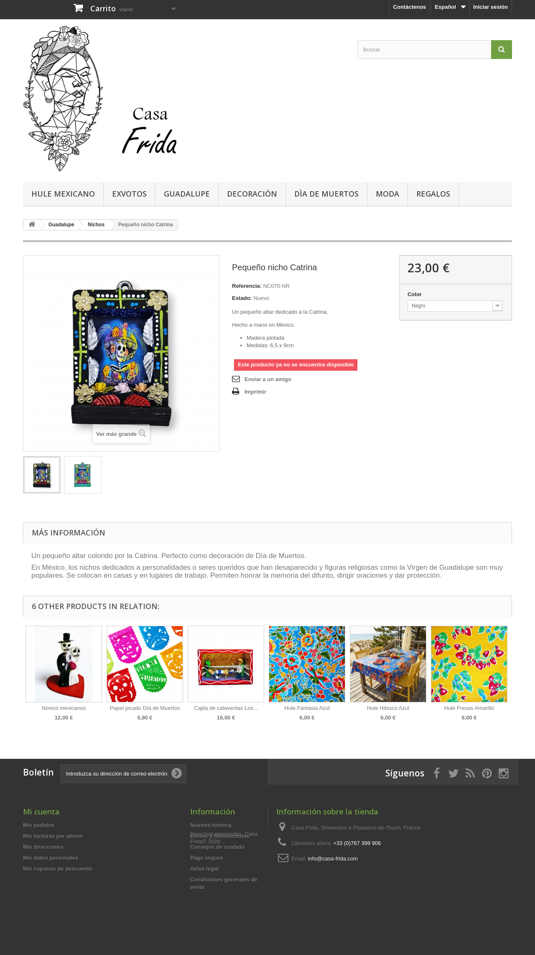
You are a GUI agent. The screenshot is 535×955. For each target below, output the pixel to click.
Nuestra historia (211, 825)
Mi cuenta (41, 812)
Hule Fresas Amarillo (469, 708)
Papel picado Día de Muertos (145, 708)
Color (415, 294)
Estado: (242, 298)
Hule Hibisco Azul (388, 708)
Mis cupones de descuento (57, 868)
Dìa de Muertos (326, 194)
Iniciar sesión (490, 7)
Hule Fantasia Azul (306, 708)
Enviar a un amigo (268, 379)
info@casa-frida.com (333, 858)
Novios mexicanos (64, 708)
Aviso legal (204, 868)
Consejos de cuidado (217, 847)
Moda (387, 194)
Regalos (433, 194)
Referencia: (247, 286)
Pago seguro (206, 858)
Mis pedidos (38, 825)
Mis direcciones (43, 847)
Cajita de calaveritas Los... (225, 708)
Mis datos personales (50, 858)
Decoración (252, 194)
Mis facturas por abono (53, 836)
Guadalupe (187, 194)
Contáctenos (409, 7)
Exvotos (129, 194)
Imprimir (255, 392)
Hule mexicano (63, 194)
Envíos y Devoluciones (220, 836)
